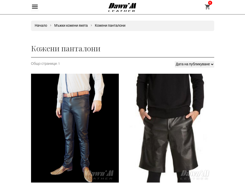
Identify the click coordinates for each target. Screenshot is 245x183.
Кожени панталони (110, 26)
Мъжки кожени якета (71, 26)
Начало (41, 26)
